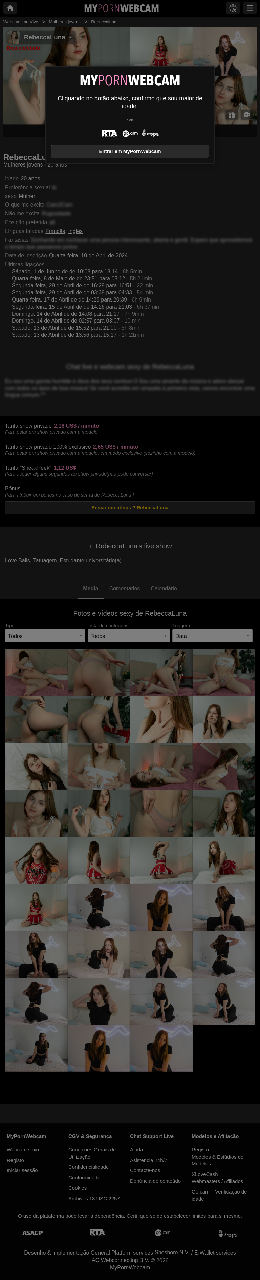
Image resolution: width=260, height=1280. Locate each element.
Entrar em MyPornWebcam (130, 151)
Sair (130, 120)
